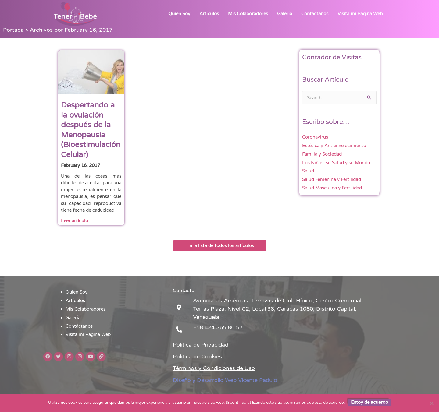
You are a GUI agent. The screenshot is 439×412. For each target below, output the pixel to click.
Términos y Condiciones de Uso (214, 368)
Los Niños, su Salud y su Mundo (336, 162)
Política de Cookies (197, 356)
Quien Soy (179, 13)
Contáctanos (314, 13)
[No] (431, 403)
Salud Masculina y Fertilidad (332, 188)
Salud (308, 171)
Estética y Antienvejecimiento (334, 145)
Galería (284, 13)
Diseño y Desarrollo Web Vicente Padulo (225, 380)
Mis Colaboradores (248, 13)
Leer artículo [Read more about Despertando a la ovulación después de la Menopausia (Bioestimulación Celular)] (74, 221)
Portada (13, 29)
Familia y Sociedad (322, 154)
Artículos (209, 13)
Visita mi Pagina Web (360, 13)
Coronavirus (315, 137)
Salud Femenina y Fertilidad (331, 179)
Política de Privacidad (200, 344)
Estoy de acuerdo (369, 402)
